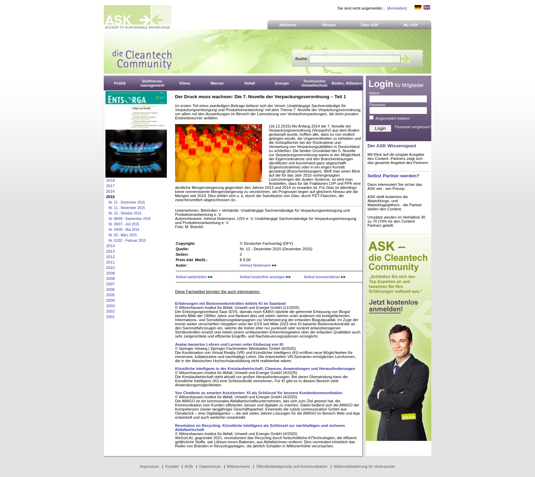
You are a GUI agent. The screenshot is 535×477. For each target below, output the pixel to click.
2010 (110, 268)
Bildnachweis (238, 466)
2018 (110, 180)
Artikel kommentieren (325, 277)
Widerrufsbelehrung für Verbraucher (364, 466)
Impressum (149, 466)
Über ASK (370, 25)
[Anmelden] (397, 8)
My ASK (411, 25)
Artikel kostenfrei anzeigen (265, 277)
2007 (110, 284)
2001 (110, 317)
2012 (110, 257)
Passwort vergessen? (413, 127)
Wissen (329, 25)
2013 (110, 251)
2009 (110, 273)
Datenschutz (210, 466)
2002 (110, 311)
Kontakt (172, 466)
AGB (189, 466)
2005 (110, 295)
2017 (110, 186)
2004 (110, 300)
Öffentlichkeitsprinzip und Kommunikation (291, 466)
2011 (110, 262)
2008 (110, 279)
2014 (110, 246)
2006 (110, 289)
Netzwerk (288, 25)
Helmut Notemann (258, 265)
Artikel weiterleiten (194, 277)
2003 (110, 306)
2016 (110, 191)
